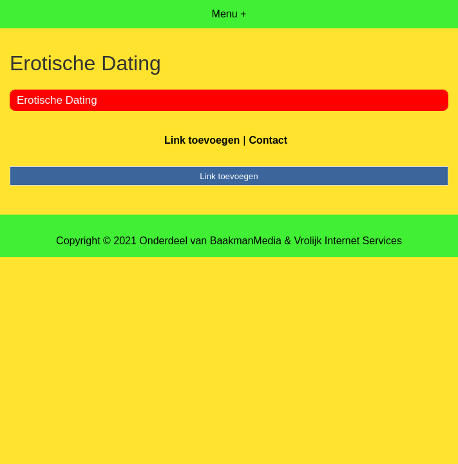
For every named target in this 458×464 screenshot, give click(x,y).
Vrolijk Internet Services (347, 240)
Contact (268, 140)
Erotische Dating (57, 100)
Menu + (229, 13)
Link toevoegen (202, 140)
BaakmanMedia (245, 240)
